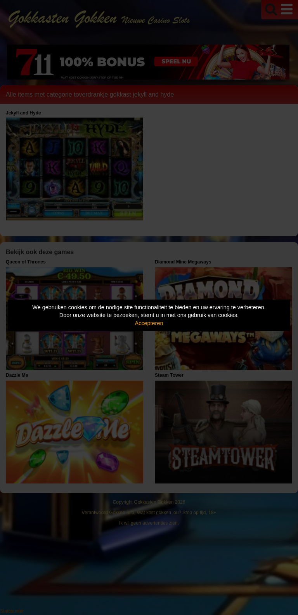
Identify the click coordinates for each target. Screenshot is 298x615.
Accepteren (149, 323)
